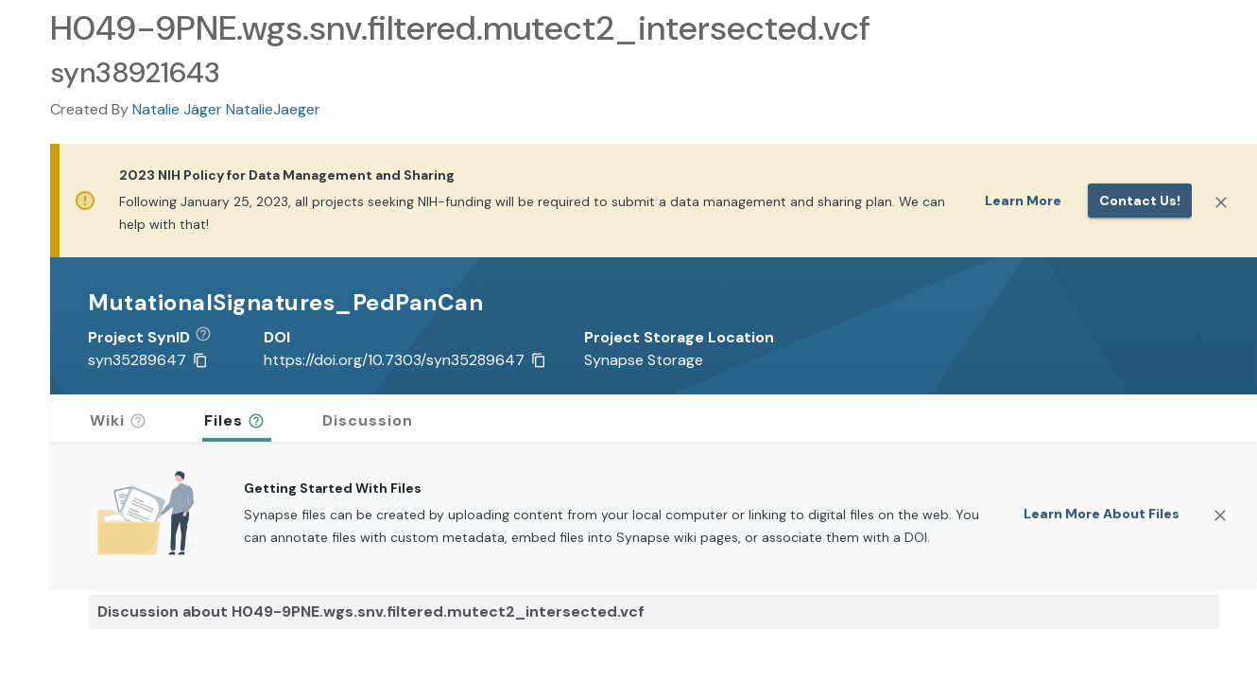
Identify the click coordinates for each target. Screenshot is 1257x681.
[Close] (1221, 202)
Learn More (1023, 200)
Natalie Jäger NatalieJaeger (226, 109)
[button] (210, 337)
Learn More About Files (1102, 513)
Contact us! (1139, 200)
